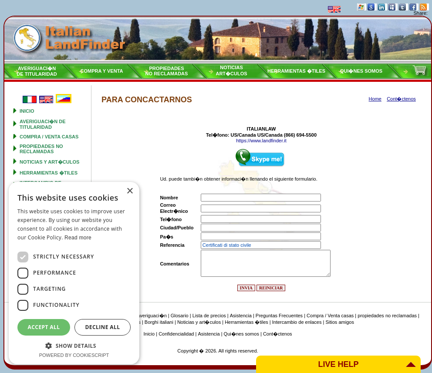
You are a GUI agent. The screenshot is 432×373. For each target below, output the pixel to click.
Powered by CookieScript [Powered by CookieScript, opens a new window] (74, 355)
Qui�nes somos (361, 71)
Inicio (27, 111)
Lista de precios (209, 315)
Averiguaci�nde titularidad (37, 71)
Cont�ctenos (277, 333)
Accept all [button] (44, 327)
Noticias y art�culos (49, 162)
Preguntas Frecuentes (279, 315)
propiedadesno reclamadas (166, 71)
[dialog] (74, 273)
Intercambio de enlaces (297, 322)
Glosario (180, 315)
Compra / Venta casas (49, 136)
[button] (74, 345)
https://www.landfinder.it (261, 140)
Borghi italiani (159, 322)
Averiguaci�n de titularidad (43, 124)
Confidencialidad (176, 333)
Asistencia (241, 315)
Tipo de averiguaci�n (143, 315)
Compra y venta (102, 71)
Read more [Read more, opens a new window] (77, 238)
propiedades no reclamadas (41, 149)
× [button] (129, 191)
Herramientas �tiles (296, 71)
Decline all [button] (102, 327)
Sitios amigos (339, 322)
